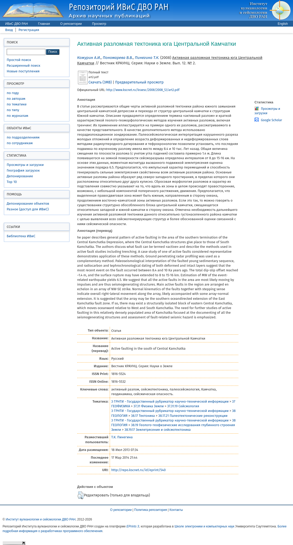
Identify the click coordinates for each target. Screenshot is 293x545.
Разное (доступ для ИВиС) (28, 209)
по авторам (16, 98)
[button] (80, 495)
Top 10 (12, 182)
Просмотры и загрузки (25, 165)
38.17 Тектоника (143, 416)
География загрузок (23, 170)
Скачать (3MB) (100, 82)
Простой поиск (19, 60)
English (283, 24)
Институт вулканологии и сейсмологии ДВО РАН (40, 519)
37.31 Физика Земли (148, 406)
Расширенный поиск (23, 65)
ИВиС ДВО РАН (16, 24)
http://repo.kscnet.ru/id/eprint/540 (138, 470)
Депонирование (20, 176)
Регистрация (29, 30)
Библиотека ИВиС (21, 236)
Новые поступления (23, 71)
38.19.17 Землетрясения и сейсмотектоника (157, 430)
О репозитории (71, 24)
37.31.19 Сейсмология (183, 406)
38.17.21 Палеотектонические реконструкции (192, 416)
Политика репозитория (150, 510)
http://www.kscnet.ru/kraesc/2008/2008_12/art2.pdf (142, 90)
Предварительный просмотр (139, 82)
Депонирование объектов (28, 203)
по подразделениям (23, 137)
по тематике (17, 104)
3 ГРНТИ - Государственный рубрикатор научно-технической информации (170, 401)
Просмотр (99, 24)
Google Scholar (271, 120)
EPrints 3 (132, 526)
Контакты (176, 510)
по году (13, 93)
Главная (44, 24)
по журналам (17, 115)
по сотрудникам (20, 143)
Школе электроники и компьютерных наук (204, 526)
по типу (13, 110)
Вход (9, 30)
